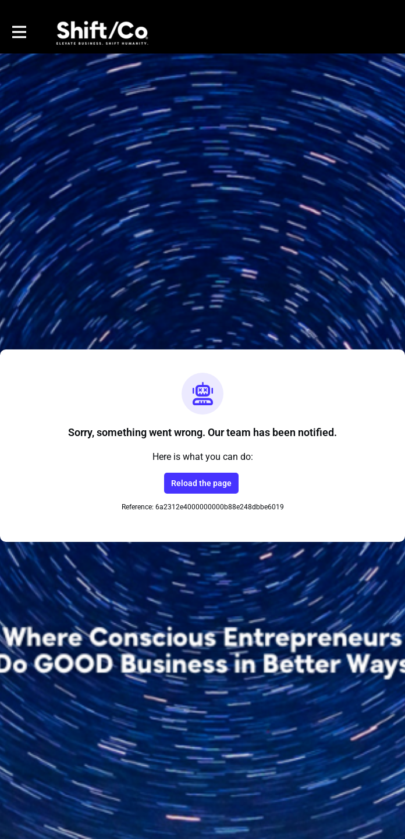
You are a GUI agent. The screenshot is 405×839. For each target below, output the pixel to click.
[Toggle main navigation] (18, 32)
